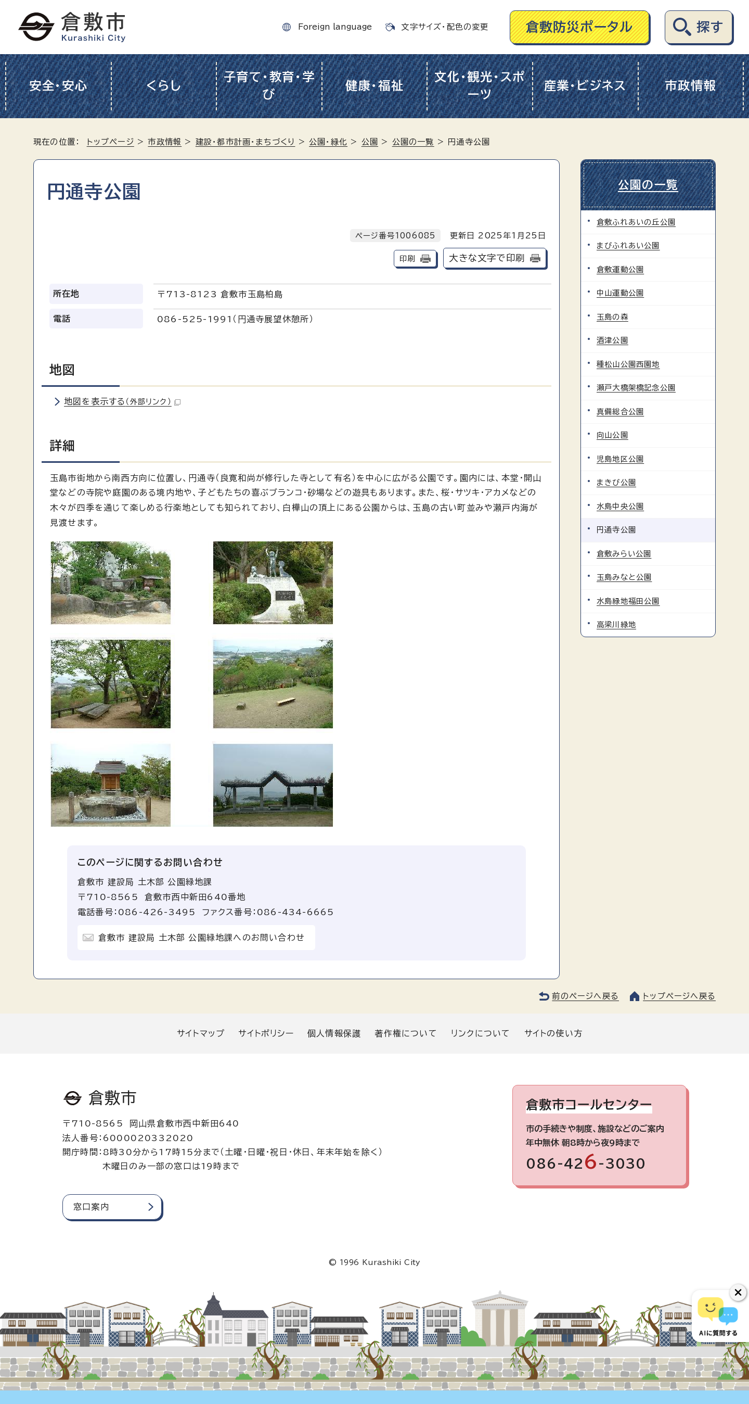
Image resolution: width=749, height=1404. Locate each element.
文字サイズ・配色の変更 (444, 27)
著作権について (405, 1033)
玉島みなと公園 (624, 577)
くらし (163, 86)
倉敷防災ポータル (580, 26)
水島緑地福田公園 (628, 601)
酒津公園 (612, 340)
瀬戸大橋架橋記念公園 (636, 387)
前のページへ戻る (585, 996)
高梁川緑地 (616, 624)
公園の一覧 (413, 142)
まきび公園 (616, 482)
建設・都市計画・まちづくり (245, 142)
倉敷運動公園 (620, 269)
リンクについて (480, 1033)
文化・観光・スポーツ (479, 86)
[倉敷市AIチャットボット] (718, 1316)
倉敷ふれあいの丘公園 (636, 222)
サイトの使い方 (553, 1033)
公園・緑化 (328, 142)
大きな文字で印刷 (487, 258)
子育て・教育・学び (269, 86)
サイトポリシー (265, 1033)
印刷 (407, 258)
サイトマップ (201, 1033)
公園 (369, 142)
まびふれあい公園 (628, 245)
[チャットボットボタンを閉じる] (738, 1292)
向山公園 (612, 435)
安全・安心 (58, 86)
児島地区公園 (620, 459)
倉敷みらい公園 (624, 554)
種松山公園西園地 (628, 364)
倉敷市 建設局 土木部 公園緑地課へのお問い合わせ (201, 937)
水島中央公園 (620, 506)
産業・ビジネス (585, 86)
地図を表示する (122, 401)
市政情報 (690, 86)
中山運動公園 (620, 293)
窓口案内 (91, 1207)
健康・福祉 (374, 86)
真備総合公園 (620, 411)
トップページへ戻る (679, 996)
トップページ (110, 142)
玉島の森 (612, 317)
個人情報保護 (334, 1033)
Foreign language (335, 27)
